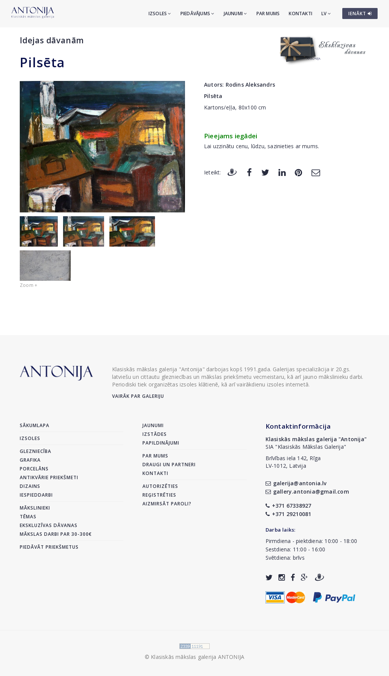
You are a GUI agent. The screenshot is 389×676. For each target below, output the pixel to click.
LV (326, 13)
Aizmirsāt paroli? (166, 503)
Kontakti (300, 13)
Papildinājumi (160, 443)
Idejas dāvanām (52, 40)
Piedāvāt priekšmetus (49, 547)
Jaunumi (235, 13)
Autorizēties (160, 486)
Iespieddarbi (36, 495)
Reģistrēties (159, 495)
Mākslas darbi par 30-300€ (56, 534)
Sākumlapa (34, 425)
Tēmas (28, 516)
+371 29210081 (289, 514)
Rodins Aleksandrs (250, 84)
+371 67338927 (289, 505)
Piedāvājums (197, 13)
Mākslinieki (35, 508)
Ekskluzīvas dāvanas (48, 525)
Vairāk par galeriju (138, 396)
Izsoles (160, 13)
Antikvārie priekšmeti (49, 477)
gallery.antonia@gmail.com (307, 491)
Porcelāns (34, 468)
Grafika (30, 460)
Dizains (30, 486)
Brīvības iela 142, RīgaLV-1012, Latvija (293, 461)
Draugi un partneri (169, 464)
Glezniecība (35, 451)
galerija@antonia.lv (296, 483)
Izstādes (154, 434)
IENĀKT (360, 13)
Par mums (268, 13)
